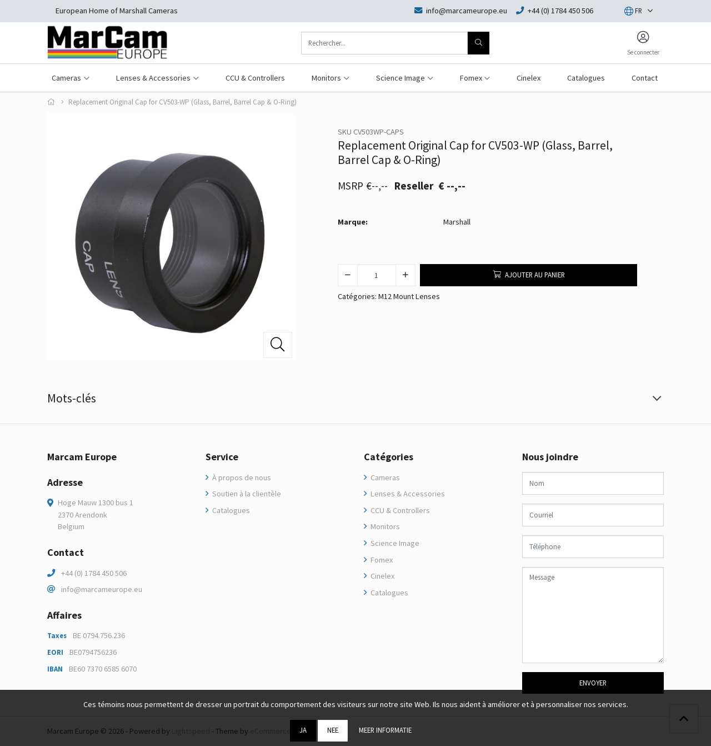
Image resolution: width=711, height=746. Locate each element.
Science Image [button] (400, 78)
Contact (645, 78)
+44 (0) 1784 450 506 (94, 573)
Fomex (381, 560)
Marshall (456, 222)
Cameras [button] (66, 78)
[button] (633, 11)
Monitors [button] (326, 78)
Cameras (384, 478)
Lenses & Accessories (407, 494)
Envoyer (593, 682)
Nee (332, 729)
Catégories (388, 457)
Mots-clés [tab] (71, 398)
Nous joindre (550, 457)
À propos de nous (241, 478)
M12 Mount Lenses (409, 296)
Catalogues (586, 78)
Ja (303, 729)
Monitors (384, 526)
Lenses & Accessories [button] (153, 78)
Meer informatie (385, 729)
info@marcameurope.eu (101, 589)
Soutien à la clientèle (246, 494)
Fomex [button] (471, 78)
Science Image (394, 543)
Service (222, 457)
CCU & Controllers (255, 78)
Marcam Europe (82, 457)
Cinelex (528, 78)
